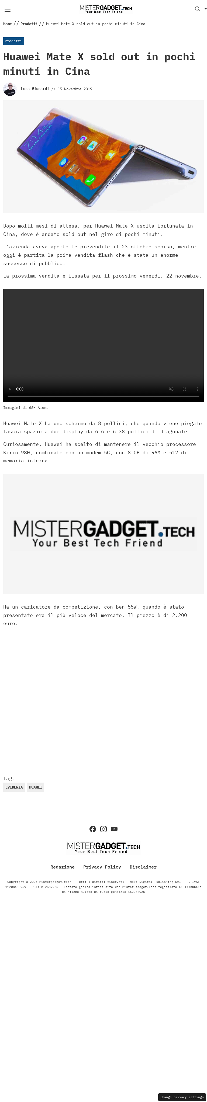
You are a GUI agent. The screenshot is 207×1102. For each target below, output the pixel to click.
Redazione (62, 866)
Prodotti (13, 41)
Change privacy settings (182, 1097)
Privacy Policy (102, 866)
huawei (35, 787)
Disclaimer (143, 866)
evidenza (14, 787)
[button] (201, 9)
